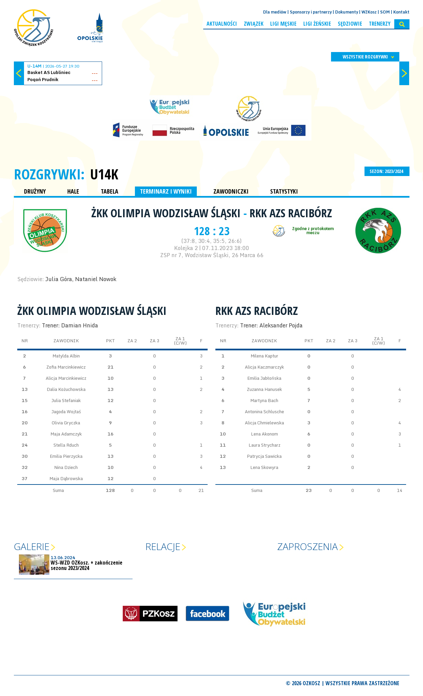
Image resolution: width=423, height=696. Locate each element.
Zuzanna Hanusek (264, 389)
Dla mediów (274, 12)
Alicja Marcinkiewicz (66, 378)
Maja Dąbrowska (66, 478)
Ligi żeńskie (317, 23)
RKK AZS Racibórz (291, 213)
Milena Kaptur (264, 355)
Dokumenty (346, 12)
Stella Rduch (66, 445)
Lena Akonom (264, 434)
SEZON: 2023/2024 (387, 171)
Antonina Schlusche (264, 411)
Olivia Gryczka (66, 422)
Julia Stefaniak (66, 400)
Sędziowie (350, 23)
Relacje (162, 546)
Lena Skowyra (264, 467)
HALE (73, 191)
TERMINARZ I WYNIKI (166, 191)
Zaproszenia (307, 546)
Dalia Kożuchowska (66, 389)
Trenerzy (380, 23)
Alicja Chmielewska (264, 422)
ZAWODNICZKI (231, 191)
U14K (104, 174)
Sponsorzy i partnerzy (311, 12)
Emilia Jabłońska (264, 378)
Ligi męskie (283, 23)
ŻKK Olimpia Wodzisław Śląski (167, 213)
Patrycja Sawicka (264, 456)
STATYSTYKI (284, 191)
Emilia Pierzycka (66, 456)
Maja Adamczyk (66, 434)
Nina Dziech (66, 467)
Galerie (31, 546)
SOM (385, 12)
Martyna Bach (264, 400)
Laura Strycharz (264, 445)
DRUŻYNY (35, 191)
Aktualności (222, 23)
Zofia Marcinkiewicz (66, 367)
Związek (253, 23)
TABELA (109, 191)
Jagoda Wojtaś (66, 411)
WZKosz (369, 12)
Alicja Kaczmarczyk (264, 367)
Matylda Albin (66, 355)
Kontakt (401, 12)
